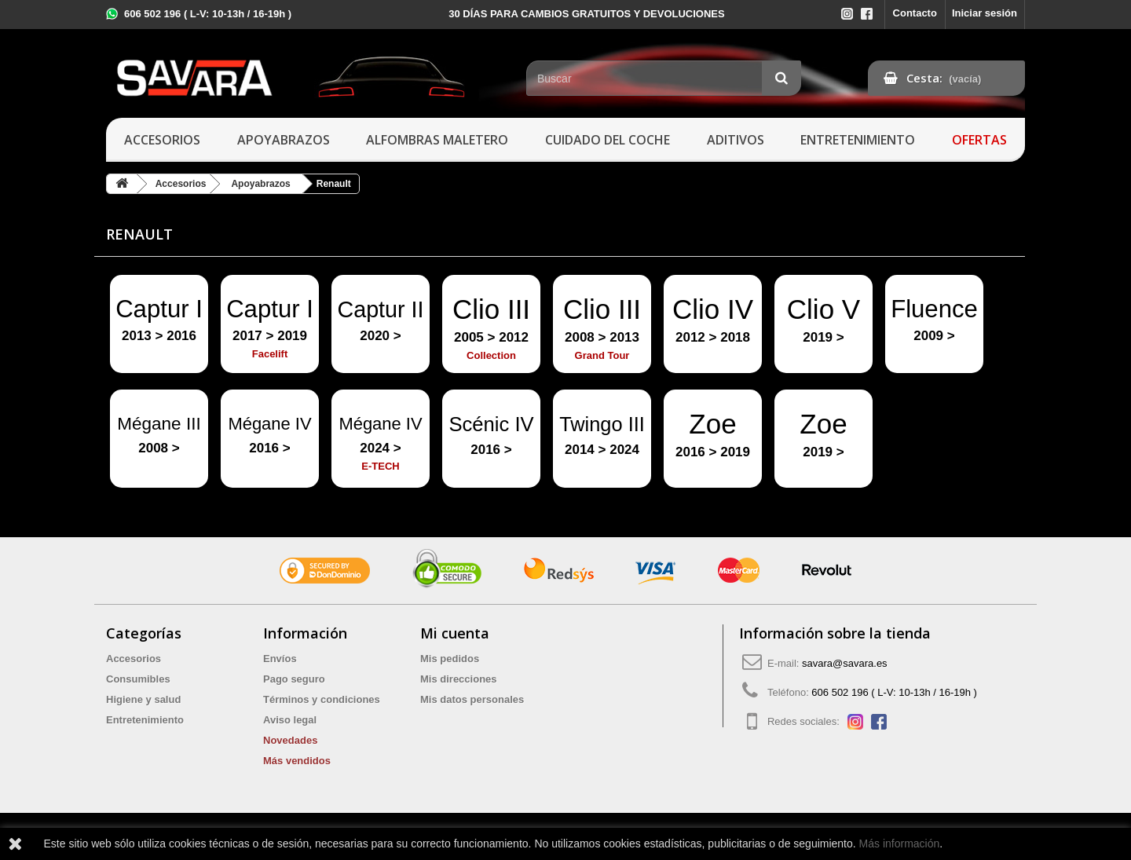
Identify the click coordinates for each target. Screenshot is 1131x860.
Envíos (280, 658)
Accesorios (162, 139)
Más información (899, 843)
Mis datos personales (472, 699)
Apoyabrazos (283, 139)
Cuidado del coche (607, 139)
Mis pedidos (449, 658)
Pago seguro (294, 679)
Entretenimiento (857, 139)
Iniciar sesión (984, 13)
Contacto (915, 13)
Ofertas (979, 139)
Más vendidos (297, 761)
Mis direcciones (458, 679)
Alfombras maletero (437, 139)
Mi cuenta (454, 633)
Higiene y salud (143, 699)
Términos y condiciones (321, 699)
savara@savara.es (845, 663)
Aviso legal (290, 720)
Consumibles (138, 679)
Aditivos (735, 139)
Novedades (290, 740)
